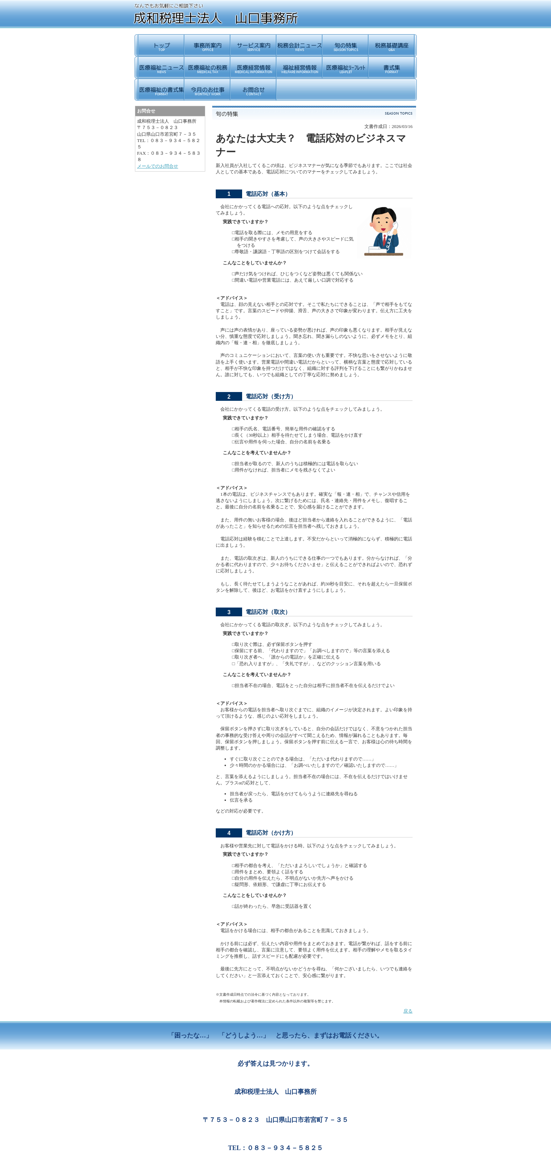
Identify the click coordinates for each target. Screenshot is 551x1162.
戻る (408, 1011)
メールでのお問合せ (157, 166)
